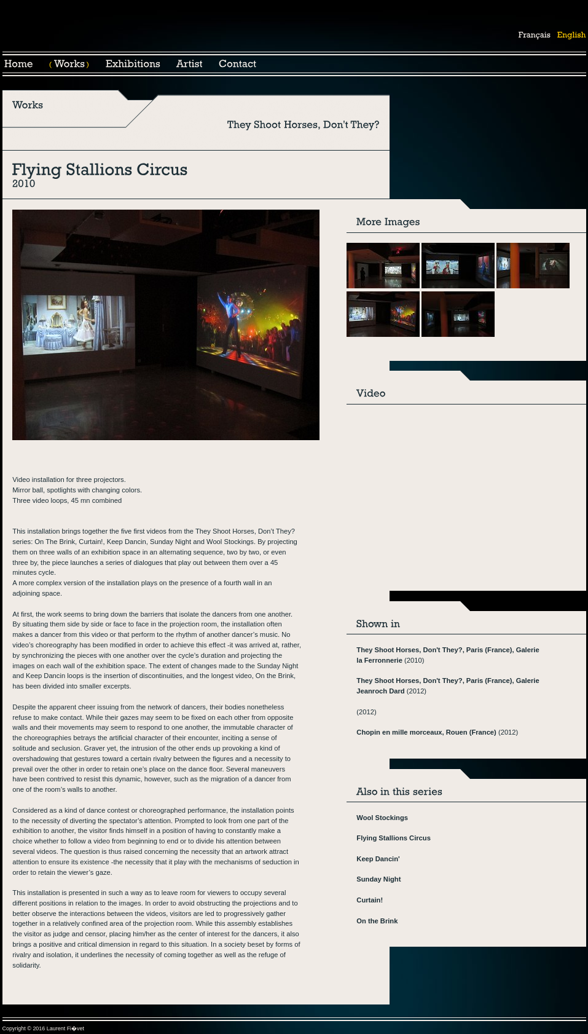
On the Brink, (276, 675)
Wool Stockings (382, 817)
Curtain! (369, 900)
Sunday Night (170, 541)
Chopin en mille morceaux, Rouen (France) (426, 732)
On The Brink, (55, 541)
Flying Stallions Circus (393, 838)
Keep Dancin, (127, 541)
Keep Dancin (45, 675)
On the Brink (377, 921)
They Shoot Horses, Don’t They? (245, 531)
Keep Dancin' (377, 858)
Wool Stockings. (231, 541)
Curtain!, (91, 541)
